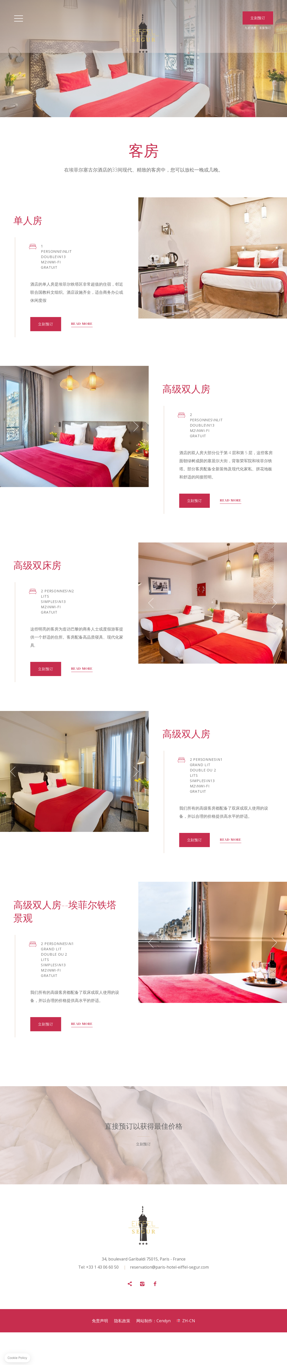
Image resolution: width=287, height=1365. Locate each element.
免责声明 (100, 1353)
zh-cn (188, 1353)
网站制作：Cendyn (153, 1353)
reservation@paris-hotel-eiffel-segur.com (169, 1300)
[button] (57, 267)
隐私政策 (122, 1353)
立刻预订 (120, 1055)
